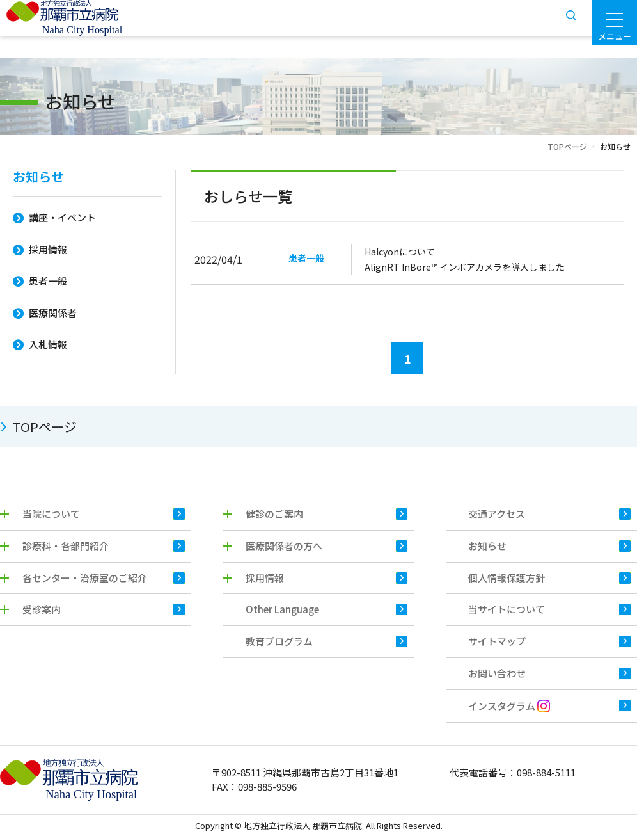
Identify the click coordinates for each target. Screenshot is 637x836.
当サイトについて (506, 609)
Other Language (282, 609)
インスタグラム (509, 705)
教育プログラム (279, 641)
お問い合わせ (497, 673)
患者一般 (48, 280)
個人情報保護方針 (506, 577)
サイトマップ (497, 641)
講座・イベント (62, 217)
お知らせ (38, 178)
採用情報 (48, 249)
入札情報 (48, 344)
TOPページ (567, 146)
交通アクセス (496, 513)
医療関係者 (53, 312)
